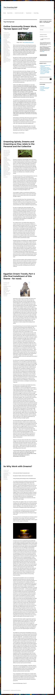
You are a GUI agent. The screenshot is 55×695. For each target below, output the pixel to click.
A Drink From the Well (19, 13)
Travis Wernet (28, 13)
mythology (7, 291)
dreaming (5, 49)
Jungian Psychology (6, 50)
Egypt (4, 291)
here (43, 51)
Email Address (42, 25)
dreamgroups (5, 48)
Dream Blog (36, 13)
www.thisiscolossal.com (28, 42)
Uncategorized (5, 38)
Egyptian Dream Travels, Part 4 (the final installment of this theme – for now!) (19, 276)
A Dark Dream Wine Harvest (44, 67)
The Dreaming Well (10, 7)
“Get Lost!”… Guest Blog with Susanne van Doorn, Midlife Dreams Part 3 (44, 72)
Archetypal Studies (6, 41)
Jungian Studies (5, 51)
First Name (41, 29)
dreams (8, 49)
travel (9, 293)
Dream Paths (9, 13)
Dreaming (7, 37)
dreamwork (5, 168)
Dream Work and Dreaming (44, 87)
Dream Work (8, 47)
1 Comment (5, 295)
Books (4, 13)
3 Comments (5, 479)
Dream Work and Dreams (44, 88)
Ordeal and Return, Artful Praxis (45, 68)
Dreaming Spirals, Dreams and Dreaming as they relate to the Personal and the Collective (18, 144)
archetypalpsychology (6, 42)
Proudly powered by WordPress (16, 690)
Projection (5, 172)
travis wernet (5, 294)
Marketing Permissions (43, 34)
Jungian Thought (6, 52)
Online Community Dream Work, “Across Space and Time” (20, 27)
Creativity (4, 45)
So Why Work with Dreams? (17, 466)
